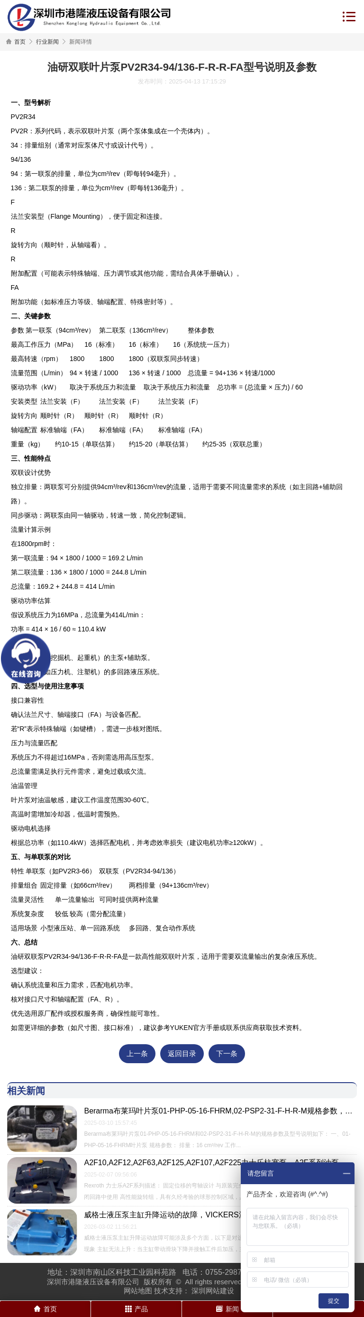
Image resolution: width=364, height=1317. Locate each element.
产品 (136, 1309)
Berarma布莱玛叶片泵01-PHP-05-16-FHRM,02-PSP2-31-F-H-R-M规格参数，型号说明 (220, 1111)
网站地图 (138, 1291)
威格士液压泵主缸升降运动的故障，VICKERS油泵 (169, 1214)
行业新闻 (47, 41)
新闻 (227, 1309)
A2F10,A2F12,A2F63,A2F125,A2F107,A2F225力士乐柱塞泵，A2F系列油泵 (211, 1163)
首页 (20, 41)
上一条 (137, 1053)
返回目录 (182, 1053)
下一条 (226, 1053)
